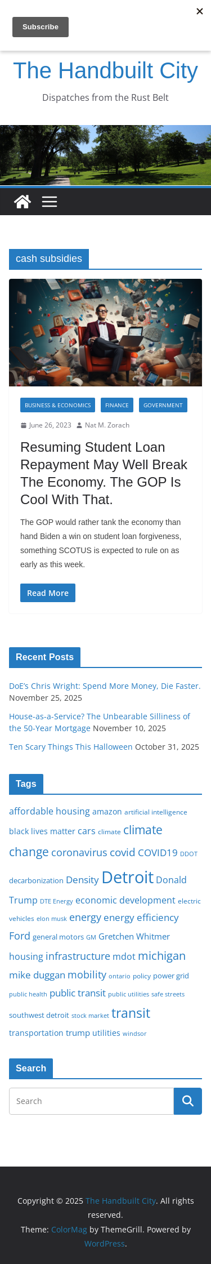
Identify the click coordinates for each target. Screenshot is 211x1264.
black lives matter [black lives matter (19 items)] (42, 831)
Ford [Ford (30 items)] (19, 935)
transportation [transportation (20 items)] (36, 1032)
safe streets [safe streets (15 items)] (168, 994)
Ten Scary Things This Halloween (71, 746)
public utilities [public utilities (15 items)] (128, 994)
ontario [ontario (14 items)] (120, 976)
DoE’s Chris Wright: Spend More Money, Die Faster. (105, 685)
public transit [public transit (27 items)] (78, 992)
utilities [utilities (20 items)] (106, 1032)
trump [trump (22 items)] (78, 1032)
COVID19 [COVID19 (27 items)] (158, 852)
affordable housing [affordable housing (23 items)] (49, 811)
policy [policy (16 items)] (142, 975)
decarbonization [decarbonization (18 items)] (36, 880)
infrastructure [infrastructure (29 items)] (78, 956)
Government (163, 405)
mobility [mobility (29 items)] (87, 974)
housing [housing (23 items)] (26, 956)
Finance (117, 405)
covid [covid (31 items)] (123, 852)
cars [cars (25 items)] (87, 831)
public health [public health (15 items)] (28, 994)
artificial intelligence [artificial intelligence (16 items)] (155, 811)
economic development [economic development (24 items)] (125, 900)
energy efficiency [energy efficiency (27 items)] (141, 917)
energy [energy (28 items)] (85, 917)
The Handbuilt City (105, 70)
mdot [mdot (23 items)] (124, 956)
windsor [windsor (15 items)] (135, 1033)
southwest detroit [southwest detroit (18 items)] (39, 1015)
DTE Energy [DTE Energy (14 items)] (56, 901)
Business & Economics (58, 405)
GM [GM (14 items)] (91, 937)
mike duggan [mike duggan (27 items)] (37, 974)
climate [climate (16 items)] (109, 831)
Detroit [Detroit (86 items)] (127, 877)
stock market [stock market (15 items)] (90, 1015)
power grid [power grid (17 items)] (171, 976)
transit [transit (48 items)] (130, 1013)
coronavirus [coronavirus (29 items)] (79, 852)
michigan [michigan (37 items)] (162, 955)
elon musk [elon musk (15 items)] (52, 918)
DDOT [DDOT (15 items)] (188, 853)
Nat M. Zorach (107, 425)
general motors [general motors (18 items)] (58, 937)
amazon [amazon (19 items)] (107, 811)
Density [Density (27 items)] (82, 879)
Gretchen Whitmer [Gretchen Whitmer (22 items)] (134, 936)
